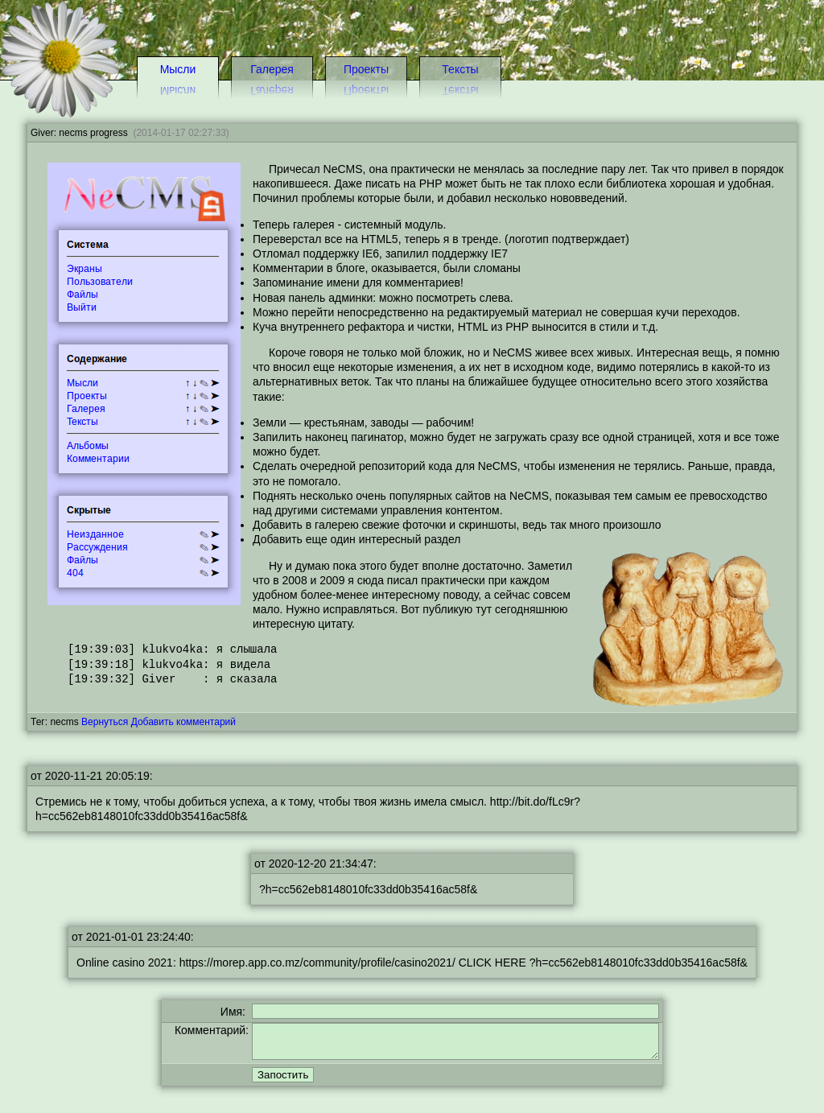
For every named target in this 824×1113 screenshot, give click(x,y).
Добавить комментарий (183, 722)
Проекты (366, 69)
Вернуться (104, 722)
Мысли (178, 69)
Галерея (272, 69)
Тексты (460, 69)
